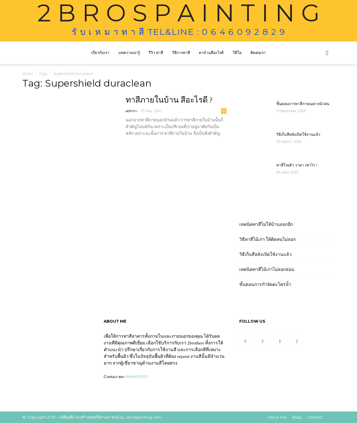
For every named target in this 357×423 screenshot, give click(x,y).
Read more (140, 145)
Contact (314, 417)
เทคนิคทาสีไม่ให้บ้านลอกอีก (266, 224)
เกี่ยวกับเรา (100, 52)
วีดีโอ (237, 52)
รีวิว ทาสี (156, 52)
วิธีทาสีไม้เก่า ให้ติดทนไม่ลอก (267, 239)
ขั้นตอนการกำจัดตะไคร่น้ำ (265, 285)
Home (27, 73)
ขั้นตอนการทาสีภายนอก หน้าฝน (302, 104)
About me (276, 417)
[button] (327, 53)
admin (131, 111)
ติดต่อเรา (258, 52)
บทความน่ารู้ (129, 52)
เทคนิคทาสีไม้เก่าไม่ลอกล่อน (266, 270)
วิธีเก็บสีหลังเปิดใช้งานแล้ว (298, 134)
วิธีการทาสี (181, 52)
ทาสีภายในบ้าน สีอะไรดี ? (169, 100)
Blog (296, 417)
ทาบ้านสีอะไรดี (211, 52)
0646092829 (137, 377)
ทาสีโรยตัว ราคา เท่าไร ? (296, 165)
